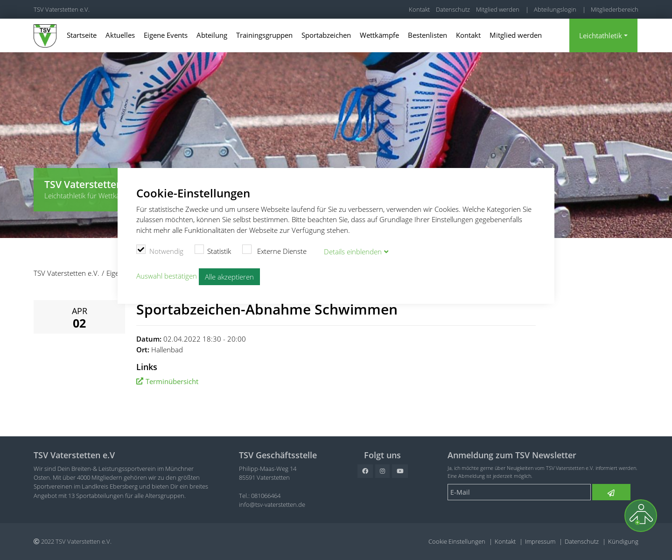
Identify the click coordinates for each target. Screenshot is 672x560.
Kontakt (419, 9)
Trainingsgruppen (264, 35)
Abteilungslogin (555, 9)
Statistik (213, 249)
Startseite (82, 35)
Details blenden (353, 251)
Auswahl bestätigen (166, 275)
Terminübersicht (172, 381)
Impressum (540, 541)
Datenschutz (453, 9)
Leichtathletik (600, 35)
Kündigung (623, 541)
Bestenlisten (427, 35)
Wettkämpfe (379, 35)
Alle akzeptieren (229, 276)
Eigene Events (166, 35)
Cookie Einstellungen (456, 541)
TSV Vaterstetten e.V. (62, 9)
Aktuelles (120, 35)
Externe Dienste (274, 249)
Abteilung (211, 35)
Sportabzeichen (326, 35)
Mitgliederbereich (614, 9)
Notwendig (159, 249)
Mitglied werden (497, 9)
